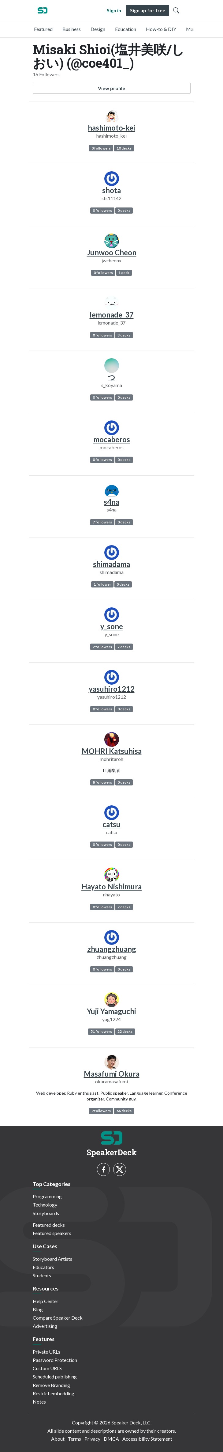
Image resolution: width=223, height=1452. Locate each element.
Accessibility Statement (147, 1439)
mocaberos (111, 439)
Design (98, 29)
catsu (111, 824)
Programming (47, 1196)
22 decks (124, 1031)
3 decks (123, 335)
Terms (74, 1439)
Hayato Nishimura (111, 886)
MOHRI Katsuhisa (112, 751)
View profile (111, 88)
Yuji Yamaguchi (111, 1011)
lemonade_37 (112, 314)
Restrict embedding (53, 1393)
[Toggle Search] (176, 10)
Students (42, 1275)
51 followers (101, 1031)
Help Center (45, 1301)
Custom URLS (47, 1368)
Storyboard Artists (52, 1259)
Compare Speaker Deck (58, 1318)
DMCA (111, 1439)
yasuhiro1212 (112, 688)
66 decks (124, 1110)
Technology (45, 1204)
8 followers (102, 782)
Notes (39, 1401)
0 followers (101, 148)
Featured (43, 29)
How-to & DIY (161, 29)
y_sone (111, 626)
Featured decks (49, 1225)
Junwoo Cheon (111, 252)
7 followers (102, 522)
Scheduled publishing (55, 1376)
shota (111, 190)
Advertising (45, 1326)
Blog (38, 1309)
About (58, 1439)
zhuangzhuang (111, 949)
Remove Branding (51, 1385)
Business (71, 29)
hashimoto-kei (111, 127)
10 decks (124, 148)
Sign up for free (147, 10)
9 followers (101, 1110)
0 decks (123, 210)
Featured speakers (52, 1233)
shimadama (111, 564)
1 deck (123, 272)
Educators (43, 1267)
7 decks (123, 646)
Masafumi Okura (111, 1073)
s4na (111, 501)
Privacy (92, 1439)
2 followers (102, 646)
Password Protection (55, 1360)
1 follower (102, 584)
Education (125, 29)
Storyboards (46, 1213)
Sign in (114, 10)
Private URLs (46, 1352)
